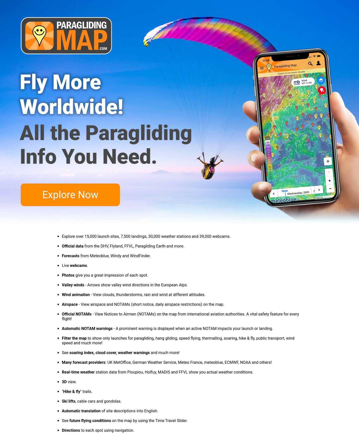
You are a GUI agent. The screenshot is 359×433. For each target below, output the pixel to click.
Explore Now (70, 195)
